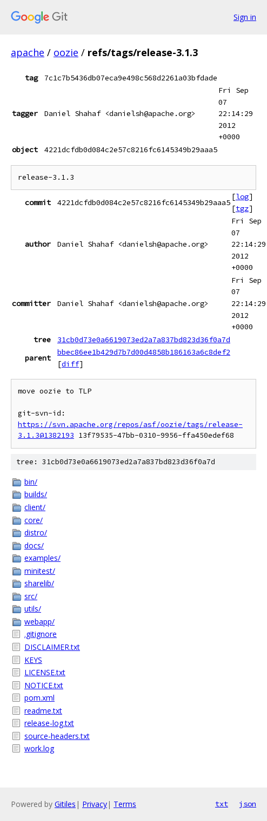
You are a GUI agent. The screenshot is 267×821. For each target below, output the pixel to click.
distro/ (35, 532)
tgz (242, 208)
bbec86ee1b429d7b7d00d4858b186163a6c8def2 (143, 352)
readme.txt (43, 710)
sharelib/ (39, 583)
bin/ (30, 482)
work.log (39, 748)
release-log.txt (49, 723)
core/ (33, 520)
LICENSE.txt (44, 672)
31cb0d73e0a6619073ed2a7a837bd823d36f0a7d (143, 339)
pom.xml (39, 698)
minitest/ (39, 571)
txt (221, 804)
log (242, 196)
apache (27, 52)
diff (70, 364)
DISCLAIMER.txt (52, 647)
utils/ (32, 608)
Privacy (94, 804)
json (247, 804)
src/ (30, 596)
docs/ (34, 545)
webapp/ (39, 621)
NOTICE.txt (43, 685)
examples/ (42, 558)
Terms (125, 804)
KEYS (33, 660)
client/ (34, 507)
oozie (66, 52)
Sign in (244, 17)
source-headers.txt (57, 736)
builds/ (35, 494)
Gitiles (65, 804)
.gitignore (40, 634)
